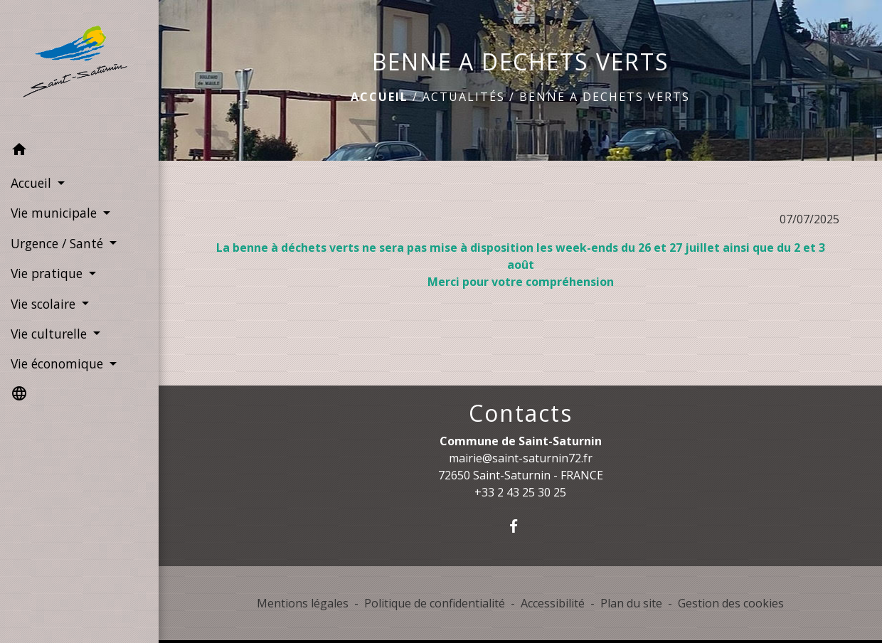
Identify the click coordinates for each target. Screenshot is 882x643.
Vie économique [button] (59, 363)
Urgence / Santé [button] (59, 243)
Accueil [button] (33, 182)
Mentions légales (303, 603)
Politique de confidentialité (434, 603)
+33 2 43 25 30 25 (520, 492)
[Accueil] (79, 67)
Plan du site (631, 603)
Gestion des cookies (731, 603)
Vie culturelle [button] (50, 333)
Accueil (379, 97)
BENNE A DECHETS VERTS (604, 97)
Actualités (464, 97)
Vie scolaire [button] (45, 303)
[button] (79, 151)
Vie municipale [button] (55, 212)
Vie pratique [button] (48, 273)
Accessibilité (553, 603)
